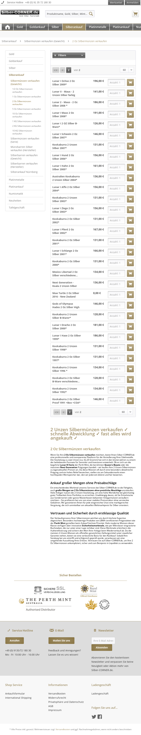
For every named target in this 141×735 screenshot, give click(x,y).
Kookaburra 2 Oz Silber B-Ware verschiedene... (66, 379)
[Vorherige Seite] (62, 70)
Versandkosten (57, 693)
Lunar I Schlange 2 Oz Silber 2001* (65, 252)
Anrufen (14, 640)
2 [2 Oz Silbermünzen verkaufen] (68, 70)
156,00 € (98, 155)
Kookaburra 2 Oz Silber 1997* (66, 358)
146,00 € (98, 133)
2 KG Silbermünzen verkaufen (26, 125)
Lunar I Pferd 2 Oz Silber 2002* (63, 231)
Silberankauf (16, 75)
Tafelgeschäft (17, 207)
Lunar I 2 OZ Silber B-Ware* (65, 125)
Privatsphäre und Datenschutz (66, 702)
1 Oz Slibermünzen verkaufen (26, 96)
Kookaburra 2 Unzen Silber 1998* (64, 347)
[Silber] (55, 27)
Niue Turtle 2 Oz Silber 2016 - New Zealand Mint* (65, 294)
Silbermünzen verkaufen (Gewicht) (25, 82)
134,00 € (98, 271)
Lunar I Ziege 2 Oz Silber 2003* (63, 210)
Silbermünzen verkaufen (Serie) (25, 140)
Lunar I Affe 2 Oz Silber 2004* (66, 188)
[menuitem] (70, 15)
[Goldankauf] (37, 27)
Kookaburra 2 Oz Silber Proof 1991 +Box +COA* (66, 400)
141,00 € (98, 91)
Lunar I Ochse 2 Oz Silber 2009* (63, 82)
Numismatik (16, 193)
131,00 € (98, 144)
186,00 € (98, 102)
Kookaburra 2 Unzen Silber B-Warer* (64, 316)
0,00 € (97, 293)
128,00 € (98, 314)
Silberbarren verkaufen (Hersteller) (24, 165)
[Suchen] (91, 13)
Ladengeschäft (99, 693)
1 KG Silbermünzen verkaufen (26, 121)
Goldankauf (15, 61)
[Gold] (20, 27)
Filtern (60, 55)
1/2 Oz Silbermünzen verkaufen (22, 90)
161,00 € (98, 165)
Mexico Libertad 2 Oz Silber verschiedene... (65, 273)
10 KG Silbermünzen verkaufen (22, 132)
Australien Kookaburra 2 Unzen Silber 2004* (66, 178)
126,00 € (98, 123)
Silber (12, 68)
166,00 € (98, 250)
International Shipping (18, 697)
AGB (50, 706)
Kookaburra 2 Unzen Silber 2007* (64, 146)
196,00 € (98, 80)
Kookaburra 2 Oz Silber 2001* (66, 241)
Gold (11, 54)
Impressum (55, 710)
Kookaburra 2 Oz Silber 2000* (66, 263)
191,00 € (98, 112)
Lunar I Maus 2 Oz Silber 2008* (63, 114)
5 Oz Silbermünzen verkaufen (26, 108)
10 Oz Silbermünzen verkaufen (22, 115)
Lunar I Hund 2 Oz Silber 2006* (63, 157)
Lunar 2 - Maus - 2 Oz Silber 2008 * (65, 104)
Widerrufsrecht (57, 697)
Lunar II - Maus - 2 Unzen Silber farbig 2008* (63, 93)
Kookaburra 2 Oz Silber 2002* (66, 220)
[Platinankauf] (121, 27)
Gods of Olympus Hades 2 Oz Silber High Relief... (65, 305)
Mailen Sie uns (61, 640)
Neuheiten (15, 200)
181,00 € (98, 324)
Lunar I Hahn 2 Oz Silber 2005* (63, 167)
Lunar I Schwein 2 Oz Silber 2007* (64, 135)
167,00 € (98, 229)
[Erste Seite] (56, 70)
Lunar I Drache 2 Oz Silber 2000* (64, 326)
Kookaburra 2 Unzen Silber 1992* (64, 390)
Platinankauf (16, 186)
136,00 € (98, 176)
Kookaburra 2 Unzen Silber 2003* (64, 199)
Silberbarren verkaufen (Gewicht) (24, 157)
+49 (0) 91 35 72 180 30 (38, 2)
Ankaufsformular (15, 693)
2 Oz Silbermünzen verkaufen (21, 103)
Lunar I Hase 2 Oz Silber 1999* (66, 337)
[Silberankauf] (74, 27)
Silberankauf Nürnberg (24, 172)
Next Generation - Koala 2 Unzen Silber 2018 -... (64, 284)
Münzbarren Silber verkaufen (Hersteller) (23, 148)
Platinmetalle (16, 179)
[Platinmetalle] (97, 27)
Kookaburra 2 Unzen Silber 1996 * (64, 369)
